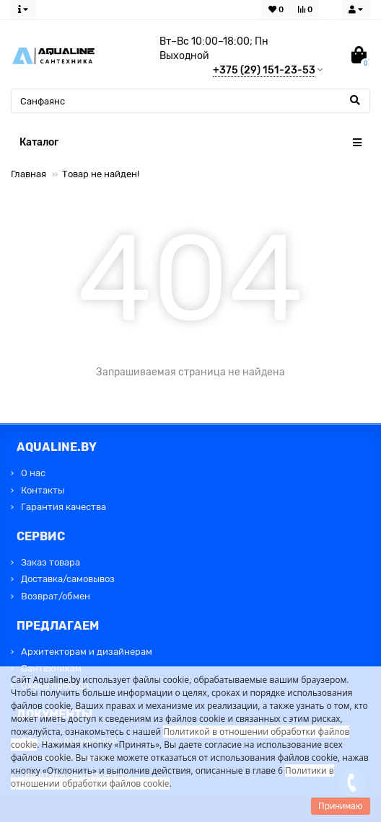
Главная (28, 174)
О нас (33, 473)
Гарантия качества (63, 506)
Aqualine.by (57, 680)
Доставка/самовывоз (68, 578)
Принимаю (340, 806)
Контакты (42, 490)
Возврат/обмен (55, 596)
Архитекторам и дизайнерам (86, 651)
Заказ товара (50, 562)
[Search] (190, 101)
